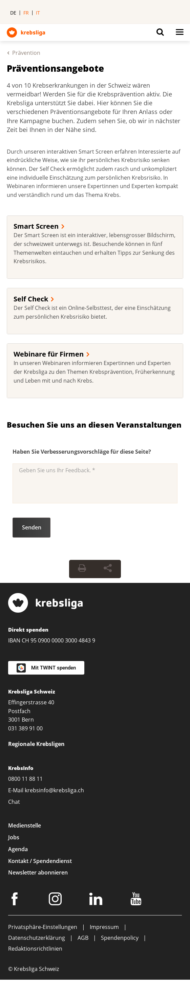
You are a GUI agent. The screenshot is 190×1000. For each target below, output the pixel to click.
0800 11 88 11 (25, 778)
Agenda (18, 849)
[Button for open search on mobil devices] (160, 34)
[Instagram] (56, 900)
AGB (83, 937)
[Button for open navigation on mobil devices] (179, 34)
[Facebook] (15, 900)
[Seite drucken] (82, 569)
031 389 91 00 (25, 728)
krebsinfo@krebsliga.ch (54, 790)
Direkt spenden (28, 629)
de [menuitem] (13, 12)
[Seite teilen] (108, 569)
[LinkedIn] (96, 900)
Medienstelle (24, 825)
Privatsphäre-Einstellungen (42, 927)
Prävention (26, 52)
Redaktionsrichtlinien (35, 948)
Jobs (13, 837)
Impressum (104, 927)
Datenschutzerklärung (36, 937)
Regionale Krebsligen (36, 744)
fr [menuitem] (26, 12)
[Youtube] (137, 900)
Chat (14, 801)
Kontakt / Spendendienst (40, 861)
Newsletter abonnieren (38, 872)
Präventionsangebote (55, 68)
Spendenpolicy (120, 937)
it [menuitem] (38, 12)
